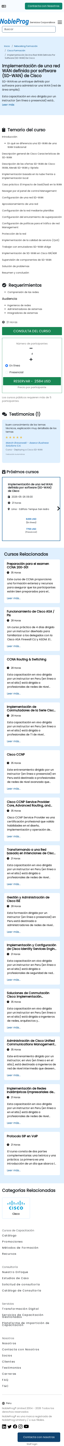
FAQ (5, 1380)
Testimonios (11, 1368)
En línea (14, 365)
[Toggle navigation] (60, 22)
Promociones (12, 1242)
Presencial (16, 372)
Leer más (8, 105)
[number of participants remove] (32, 348)
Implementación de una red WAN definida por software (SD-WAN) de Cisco (30, 56)
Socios (7, 1355)
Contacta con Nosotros (43, 6)
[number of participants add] (32, 359)
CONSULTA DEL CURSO (32, 331)
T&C (5, 1386)
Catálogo (9, 1235)
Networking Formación (26, 46)
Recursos (9, 1254)
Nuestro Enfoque (15, 1272)
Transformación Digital (20, 1309)
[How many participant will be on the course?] (32, 354)
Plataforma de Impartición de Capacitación (25, 1324)
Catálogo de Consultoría (21, 1290)
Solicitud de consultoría (21, 1285)
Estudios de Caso (15, 1278)
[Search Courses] (29, 29)
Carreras (9, 1374)
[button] (58, 508)
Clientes (8, 1362)
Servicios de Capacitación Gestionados (23, 1316)
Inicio (7, 46)
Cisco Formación (16, 50)
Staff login (32, 1444)
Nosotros (9, 1343)
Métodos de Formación (20, 1248)
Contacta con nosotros (39, 1437)
